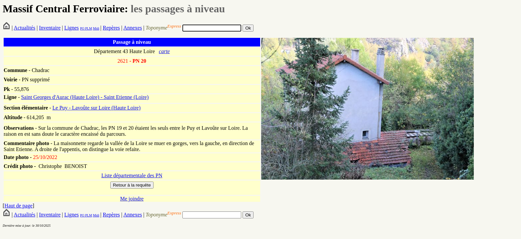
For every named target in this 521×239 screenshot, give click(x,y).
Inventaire (49, 28)
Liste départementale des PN (131, 175)
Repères (111, 28)
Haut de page (18, 205)
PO (82, 28)
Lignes (71, 28)
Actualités (24, 28)
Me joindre (132, 198)
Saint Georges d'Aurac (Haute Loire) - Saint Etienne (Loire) (85, 97)
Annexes (132, 28)
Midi (96, 28)
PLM (88, 28)
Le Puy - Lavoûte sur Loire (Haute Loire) (96, 108)
